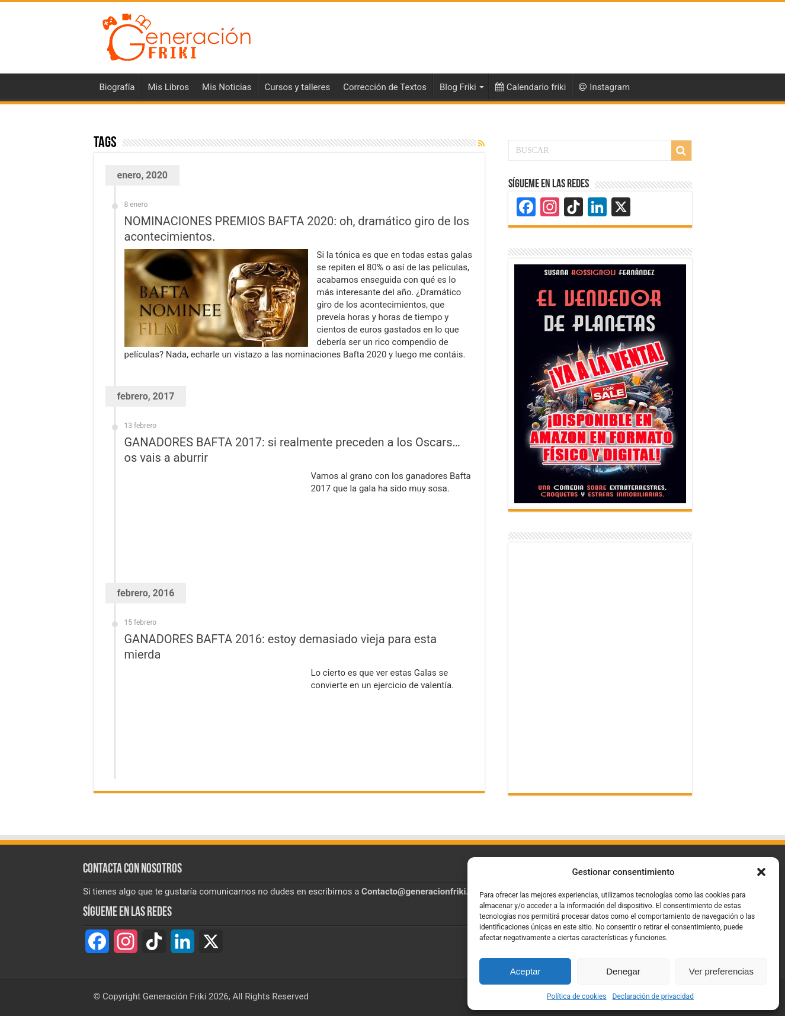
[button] (761, 872)
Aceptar (525, 971)
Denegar (623, 971)
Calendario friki (530, 87)
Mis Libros (169, 87)
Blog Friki (458, 87)
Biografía (117, 87)
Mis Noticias (226, 87)
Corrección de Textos (385, 87)
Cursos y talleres (298, 87)
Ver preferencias (721, 971)
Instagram (604, 87)
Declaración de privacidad (653, 996)
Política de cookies (577, 996)
